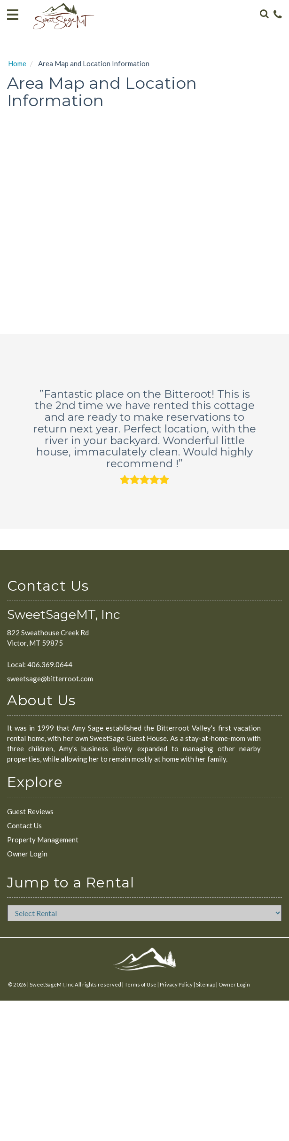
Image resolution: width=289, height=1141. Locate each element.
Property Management (42, 839)
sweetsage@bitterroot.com (50, 678)
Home (17, 63)
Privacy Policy (176, 984)
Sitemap (205, 984)
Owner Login (27, 853)
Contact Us (24, 825)
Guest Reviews (30, 811)
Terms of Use (140, 984)
